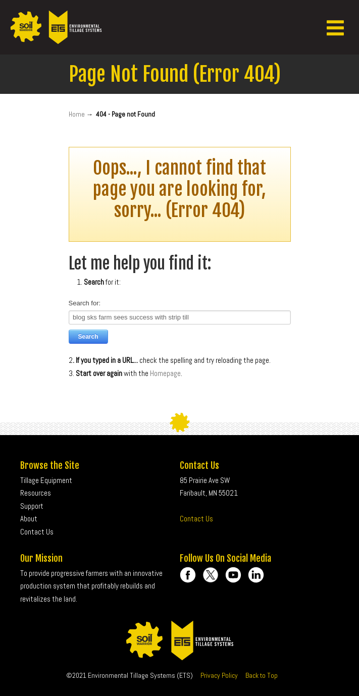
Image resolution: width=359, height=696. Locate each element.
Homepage (165, 373)
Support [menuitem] (31, 506)
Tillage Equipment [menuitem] (46, 480)
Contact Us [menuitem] (37, 532)
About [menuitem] (28, 518)
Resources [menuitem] (35, 493)
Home (77, 114)
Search (88, 336)
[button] (335, 27)
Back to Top (261, 675)
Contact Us (196, 518)
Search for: (85, 303)
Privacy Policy (219, 675)
